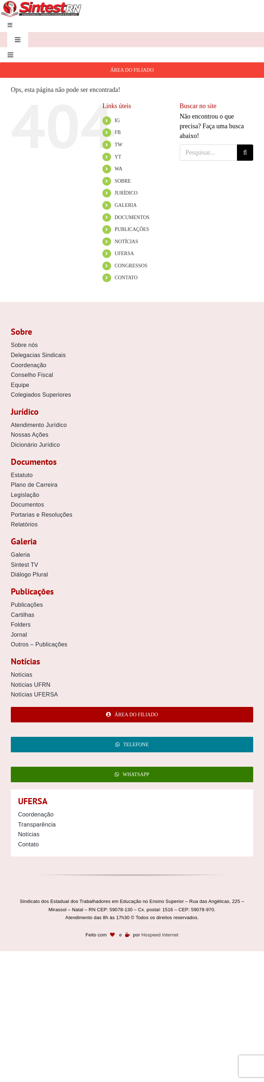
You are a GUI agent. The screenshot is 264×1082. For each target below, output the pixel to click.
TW (119, 144)
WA (119, 169)
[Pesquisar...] (208, 152)
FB (118, 132)
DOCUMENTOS (132, 217)
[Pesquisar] (245, 152)
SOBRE (123, 181)
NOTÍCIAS (126, 241)
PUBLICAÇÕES (132, 229)
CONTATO (126, 277)
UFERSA (124, 253)
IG (117, 120)
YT (118, 157)
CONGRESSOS (131, 265)
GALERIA (126, 205)
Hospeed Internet (160, 935)
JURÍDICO (126, 193)
